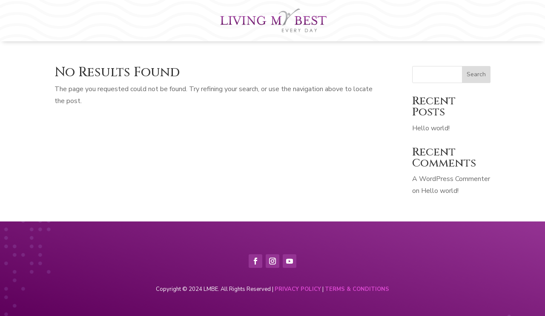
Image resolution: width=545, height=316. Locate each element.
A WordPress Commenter (451, 179)
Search (476, 74)
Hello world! (431, 128)
